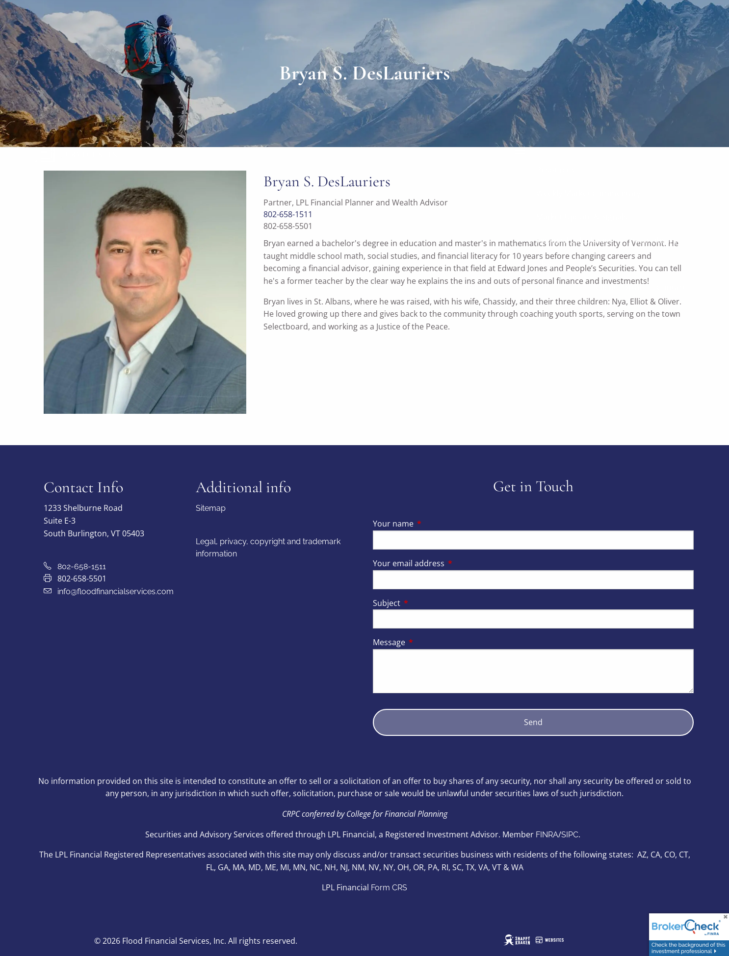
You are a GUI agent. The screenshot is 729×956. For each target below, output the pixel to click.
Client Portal (618, 287)
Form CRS (389, 887)
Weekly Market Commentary (588, 193)
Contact (671, 287)
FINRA (547, 834)
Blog (544, 263)
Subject (426, 603)
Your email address (448, 563)
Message (428, 642)
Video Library (652, 240)
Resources (555, 169)
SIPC (569, 834)
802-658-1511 (81, 566)
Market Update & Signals (581, 216)
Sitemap (211, 508)
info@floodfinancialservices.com (115, 591)
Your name (433, 523)
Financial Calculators (574, 240)
